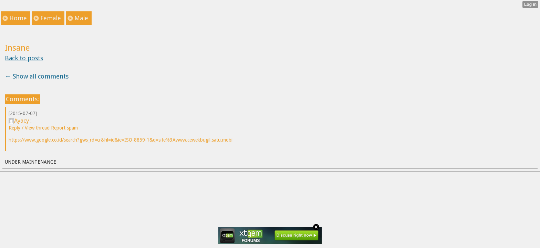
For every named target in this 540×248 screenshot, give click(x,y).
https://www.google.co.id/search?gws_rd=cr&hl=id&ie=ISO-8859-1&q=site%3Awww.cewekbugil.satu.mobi (120, 140)
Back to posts (24, 58)
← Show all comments (37, 76)
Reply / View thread (29, 128)
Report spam (64, 128)
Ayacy (19, 120)
